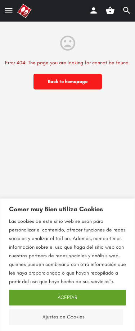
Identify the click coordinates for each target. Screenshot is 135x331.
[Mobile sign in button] (93, 10)
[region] (67, 264)
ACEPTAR (67, 297)
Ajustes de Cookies (63, 317)
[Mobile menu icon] (9, 11)
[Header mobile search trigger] (126, 10)
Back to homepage (67, 81)
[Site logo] (25, 11)
